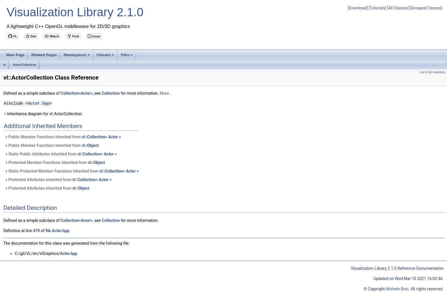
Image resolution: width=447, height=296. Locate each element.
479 (36, 230)
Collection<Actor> (77, 93)
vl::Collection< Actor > (101, 137)
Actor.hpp (39, 103)
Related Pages (44, 55)
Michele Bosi (397, 289)
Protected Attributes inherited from (58, 179)
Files (127, 56)
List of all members (433, 72)
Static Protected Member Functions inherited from (72, 171)
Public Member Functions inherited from (63, 137)
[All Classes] (398, 8)
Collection (111, 93)
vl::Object (90, 145)
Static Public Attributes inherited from (61, 154)
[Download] (358, 8)
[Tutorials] (377, 8)
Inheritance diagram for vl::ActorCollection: (42, 113)
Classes (106, 56)
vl (4, 64)
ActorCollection (24, 64)
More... (166, 93)
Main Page (15, 55)
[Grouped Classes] (426, 8)
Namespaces (77, 56)
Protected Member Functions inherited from (55, 162)
